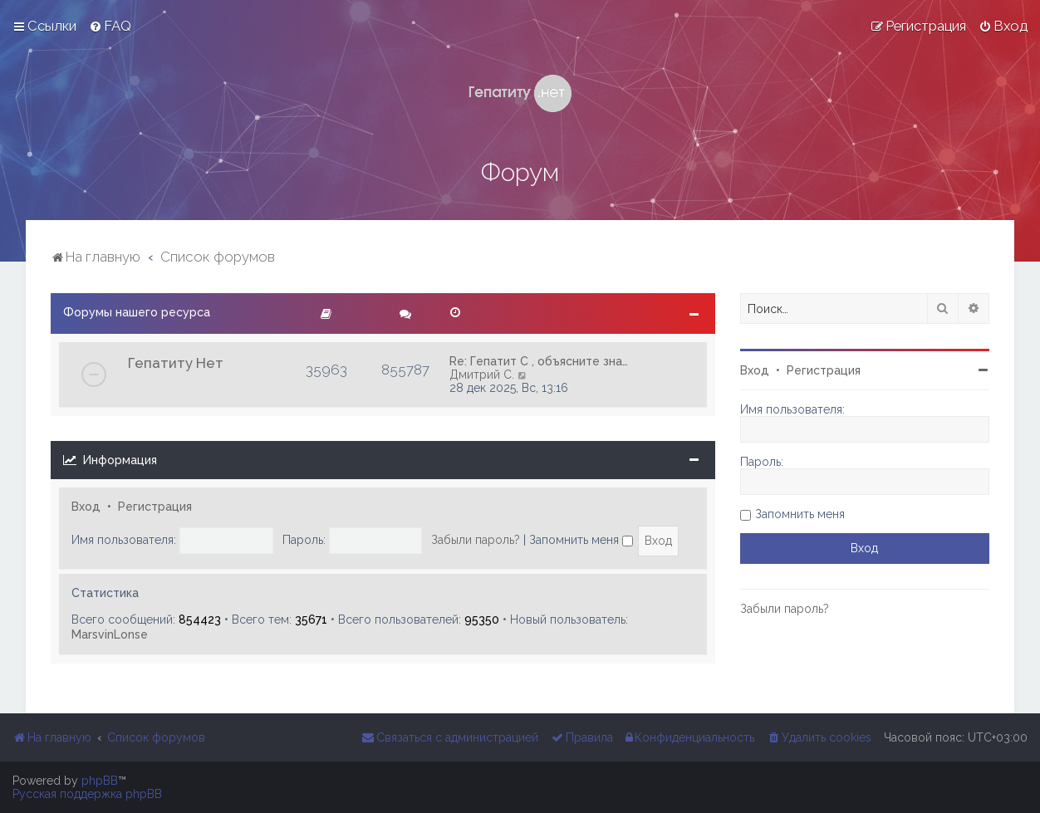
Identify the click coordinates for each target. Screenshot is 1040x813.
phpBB (99, 780)
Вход (86, 506)
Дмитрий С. (481, 374)
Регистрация (155, 506)
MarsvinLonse (109, 634)
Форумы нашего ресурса (136, 312)
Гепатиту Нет (175, 363)
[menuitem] (110, 25)
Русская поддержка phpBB (87, 794)
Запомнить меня (581, 539)
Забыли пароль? (475, 539)
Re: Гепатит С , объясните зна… (538, 361)
